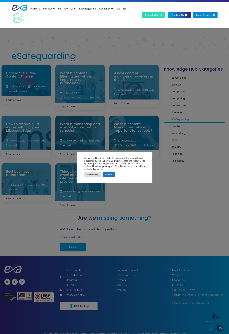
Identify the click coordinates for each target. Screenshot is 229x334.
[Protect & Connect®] (43, 8)
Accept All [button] (108, 174)
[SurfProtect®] (67, 8)
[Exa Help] (121, 8)
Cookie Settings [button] (92, 174)
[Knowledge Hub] (88, 8)
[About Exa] (106, 8)
